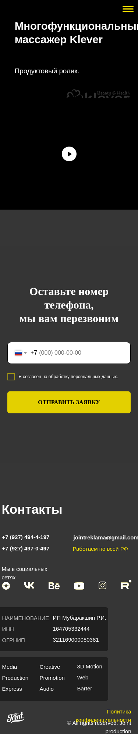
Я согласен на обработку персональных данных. (68, 376)
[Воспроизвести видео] (69, 154)
